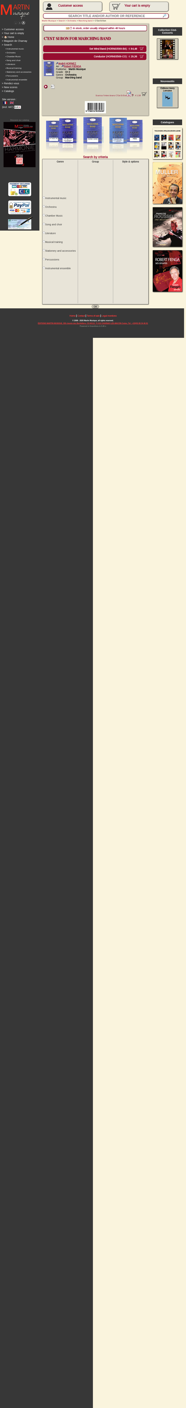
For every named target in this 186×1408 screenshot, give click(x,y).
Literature (51, 235)
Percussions (53, 262)
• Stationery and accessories (18, 73)
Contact (82, 319)
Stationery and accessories (61, 253)
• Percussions (11, 76)
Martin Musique (49, 21)
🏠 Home (8, 37)
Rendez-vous (10, 84)
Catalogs (8, 92)
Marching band (86, 21)
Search (7, 45)
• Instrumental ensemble (16, 80)
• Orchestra (10, 53)
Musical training (54, 244)
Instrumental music (56, 200)
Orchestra (72, 21)
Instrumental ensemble (58, 271)
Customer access (71, 5)
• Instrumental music (14, 49)
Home (73, 319)
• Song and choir (13, 61)
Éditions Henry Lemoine (169, 98)
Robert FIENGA (72, 67)
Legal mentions (110, 319)
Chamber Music (54, 218)
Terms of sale (94, 319)
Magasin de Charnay (15, 41)
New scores (10, 88)
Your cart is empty (13, 33)
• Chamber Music (13, 57)
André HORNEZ (66, 64)
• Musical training (13, 69)
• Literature (10, 65)
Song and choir (54, 227)
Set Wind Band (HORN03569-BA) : (115, 49)
